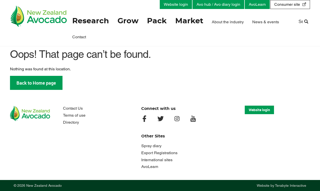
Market (189, 21)
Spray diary (151, 145)
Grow (128, 21)
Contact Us (73, 108)
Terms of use (74, 115)
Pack (157, 21)
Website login (176, 4)
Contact (79, 37)
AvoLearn (257, 4)
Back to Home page (36, 83)
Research (90, 21)
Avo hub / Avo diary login (218, 4)
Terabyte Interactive (290, 185)
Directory (71, 122)
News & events (265, 22)
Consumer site (287, 4)
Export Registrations (159, 152)
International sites (156, 159)
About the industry (228, 22)
